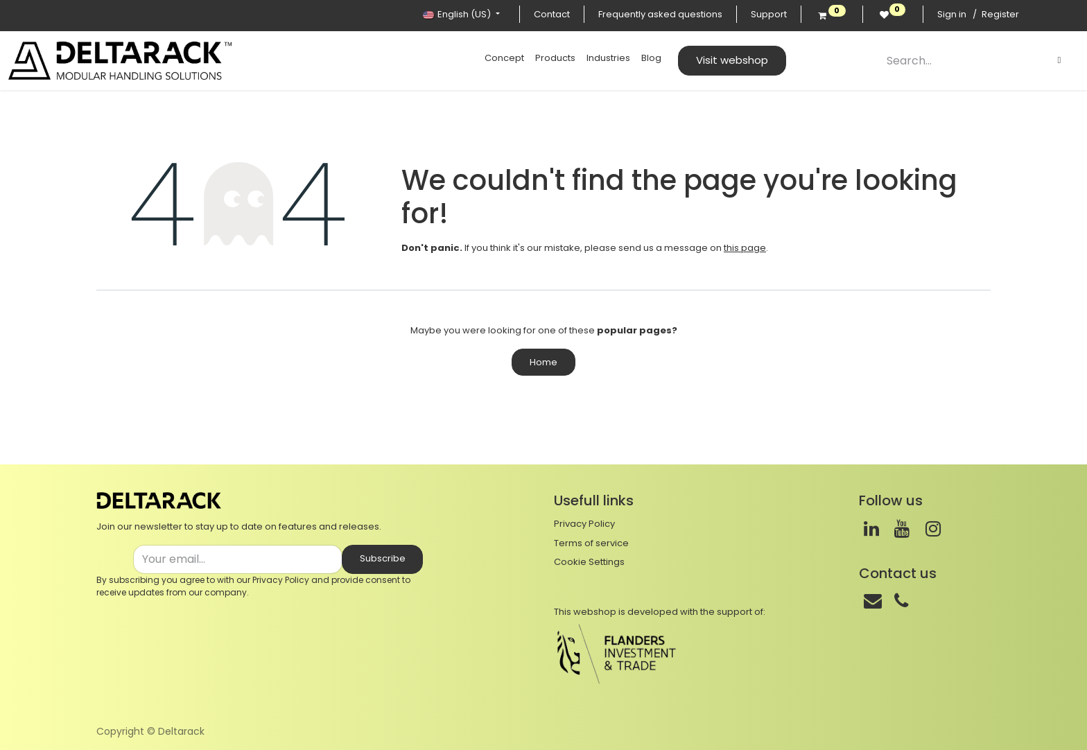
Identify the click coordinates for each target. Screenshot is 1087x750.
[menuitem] (504, 58)
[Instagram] (933, 529)
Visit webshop (732, 60)
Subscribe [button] (383, 558)
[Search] (1059, 60)
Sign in (951, 14)
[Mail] (873, 601)
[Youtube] (902, 529)
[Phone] (901, 601)
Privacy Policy (280, 580)
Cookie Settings (589, 561)
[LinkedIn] (871, 529)
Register (1000, 14)
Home (543, 362)
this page (745, 247)
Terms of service (591, 543)
